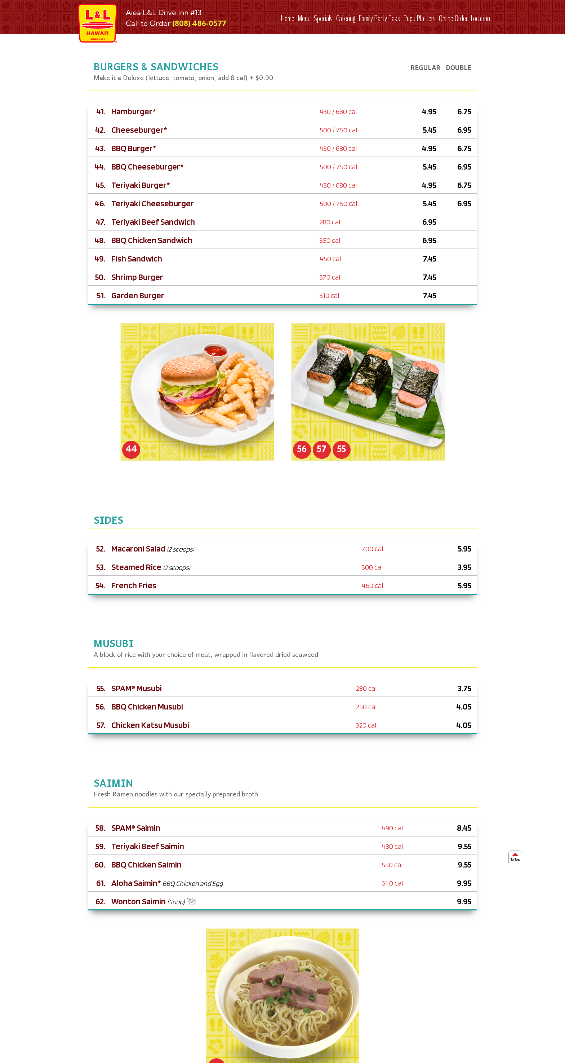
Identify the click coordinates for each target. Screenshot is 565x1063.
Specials (323, 18)
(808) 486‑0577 (199, 23)
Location (480, 18)
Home (287, 18)
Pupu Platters (420, 18)
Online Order (453, 18)
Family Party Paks (379, 18)
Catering (346, 18)
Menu (304, 18)
